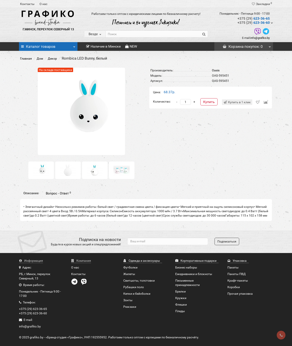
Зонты (127, 300)
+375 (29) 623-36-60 (33, 313)
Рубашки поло (133, 287)
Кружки (180, 298)
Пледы (180, 311)
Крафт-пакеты (237, 280)
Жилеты (129, 274)
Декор (52, 58)
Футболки (130, 267)
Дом (40, 58)
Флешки (181, 304)
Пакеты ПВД (236, 274)
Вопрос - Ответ (58, 193)
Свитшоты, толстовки (139, 280)
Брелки (180, 291)
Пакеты (233, 267)
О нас (43, 4)
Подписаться (226, 241)
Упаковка (237, 260)
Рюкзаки (129, 306)
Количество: (162, 101)
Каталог (48, 45)
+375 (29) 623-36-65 (33, 309)
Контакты (27, 4)
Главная (26, 58)
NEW (131, 46)
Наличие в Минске (103, 46)
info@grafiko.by (260, 38)
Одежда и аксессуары (141, 260)
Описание (31, 193)
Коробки (233, 287)
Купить (209, 102)
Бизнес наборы (186, 267)
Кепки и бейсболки (136, 293)
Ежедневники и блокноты (193, 274)
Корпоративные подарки (195, 260)
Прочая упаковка (240, 293)
